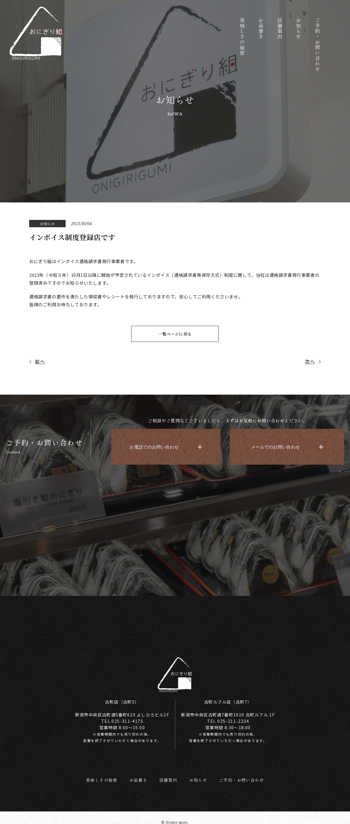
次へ (310, 361)
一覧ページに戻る (175, 334)
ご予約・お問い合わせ (244, 776)
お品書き (136, 776)
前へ (40, 361)
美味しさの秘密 (98, 776)
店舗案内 (167, 776)
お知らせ (198, 776)
